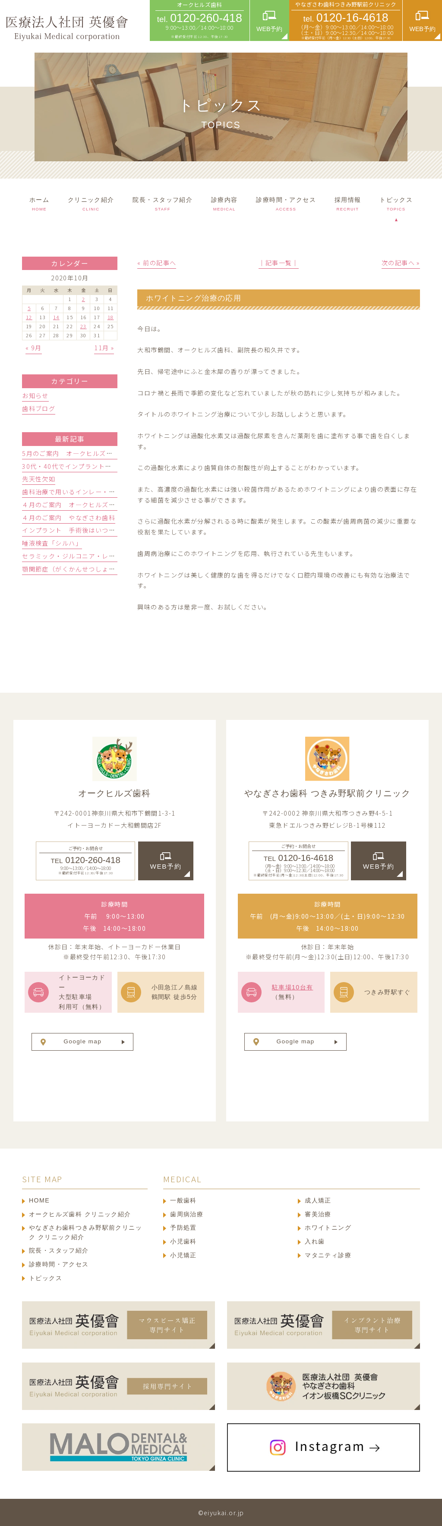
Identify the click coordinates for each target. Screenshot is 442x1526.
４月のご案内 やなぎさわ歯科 (68, 517)
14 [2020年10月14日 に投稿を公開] (56, 317)
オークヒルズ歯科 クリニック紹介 (80, 1214)
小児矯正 (183, 1255)
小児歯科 (183, 1241)
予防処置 (183, 1227)
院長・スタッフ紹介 (59, 1250)
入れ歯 (315, 1241)
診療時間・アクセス (59, 1264)
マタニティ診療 (328, 1255)
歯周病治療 (186, 1214)
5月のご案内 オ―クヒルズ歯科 (70, 453)
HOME (39, 1200)
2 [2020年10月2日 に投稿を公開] (83, 298)
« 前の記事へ (156, 262)
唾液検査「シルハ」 (52, 543)
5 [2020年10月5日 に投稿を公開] (29, 308)
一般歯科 (183, 1200)
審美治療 (318, 1214)
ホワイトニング (328, 1227)
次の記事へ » (401, 262)
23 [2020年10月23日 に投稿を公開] (83, 326)
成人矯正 (318, 1200)
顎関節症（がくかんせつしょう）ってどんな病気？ (98, 569)
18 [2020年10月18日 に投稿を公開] (110, 317)
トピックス (45, 1278)
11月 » (104, 347)
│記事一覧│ (279, 262)
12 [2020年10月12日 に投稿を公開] (29, 317)
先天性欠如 (38, 478)
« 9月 (33, 347)
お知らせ (35, 395)
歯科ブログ (38, 408)
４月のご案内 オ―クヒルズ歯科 (72, 504)
